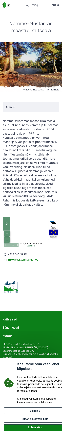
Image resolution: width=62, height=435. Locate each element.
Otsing (34, 5)
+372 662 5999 (17, 254)
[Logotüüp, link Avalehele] (6, 5)
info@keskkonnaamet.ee (23, 259)
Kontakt (8, 336)
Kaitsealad (10, 319)
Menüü (52, 4)
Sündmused (11, 327)
